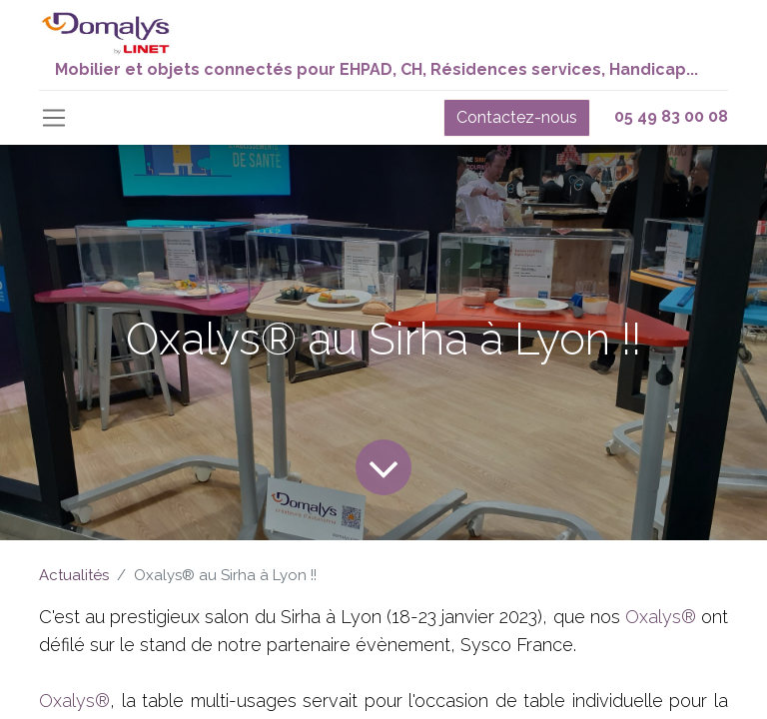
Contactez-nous (516, 117)
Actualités (74, 575)
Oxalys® (660, 616)
